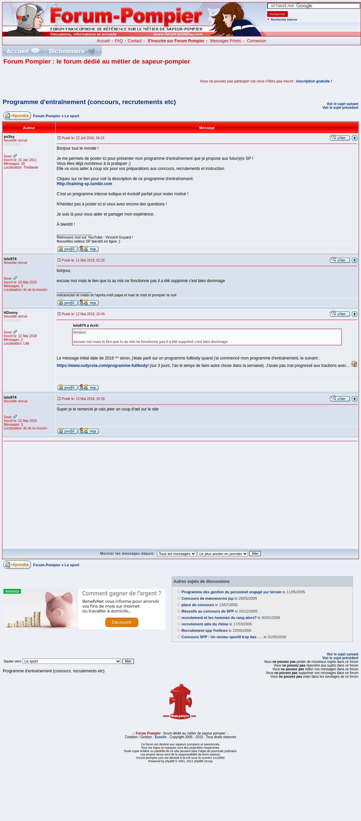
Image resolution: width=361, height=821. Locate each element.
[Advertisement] (82, 81)
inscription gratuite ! (314, 81)
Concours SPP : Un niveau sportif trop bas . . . (222, 637)
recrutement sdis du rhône (205, 624)
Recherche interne (284, 19)
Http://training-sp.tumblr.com (84, 183)
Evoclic (161, 737)
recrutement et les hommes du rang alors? (219, 618)
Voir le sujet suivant (342, 104)
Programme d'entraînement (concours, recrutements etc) (89, 101)
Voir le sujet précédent (340, 107)
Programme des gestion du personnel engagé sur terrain (231, 592)
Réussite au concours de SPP (208, 611)
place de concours (198, 605)
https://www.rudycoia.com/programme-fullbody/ (102, 365)
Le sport (72, 116)
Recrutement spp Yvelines (205, 630)
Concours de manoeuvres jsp (207, 598)
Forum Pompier (46, 116)
